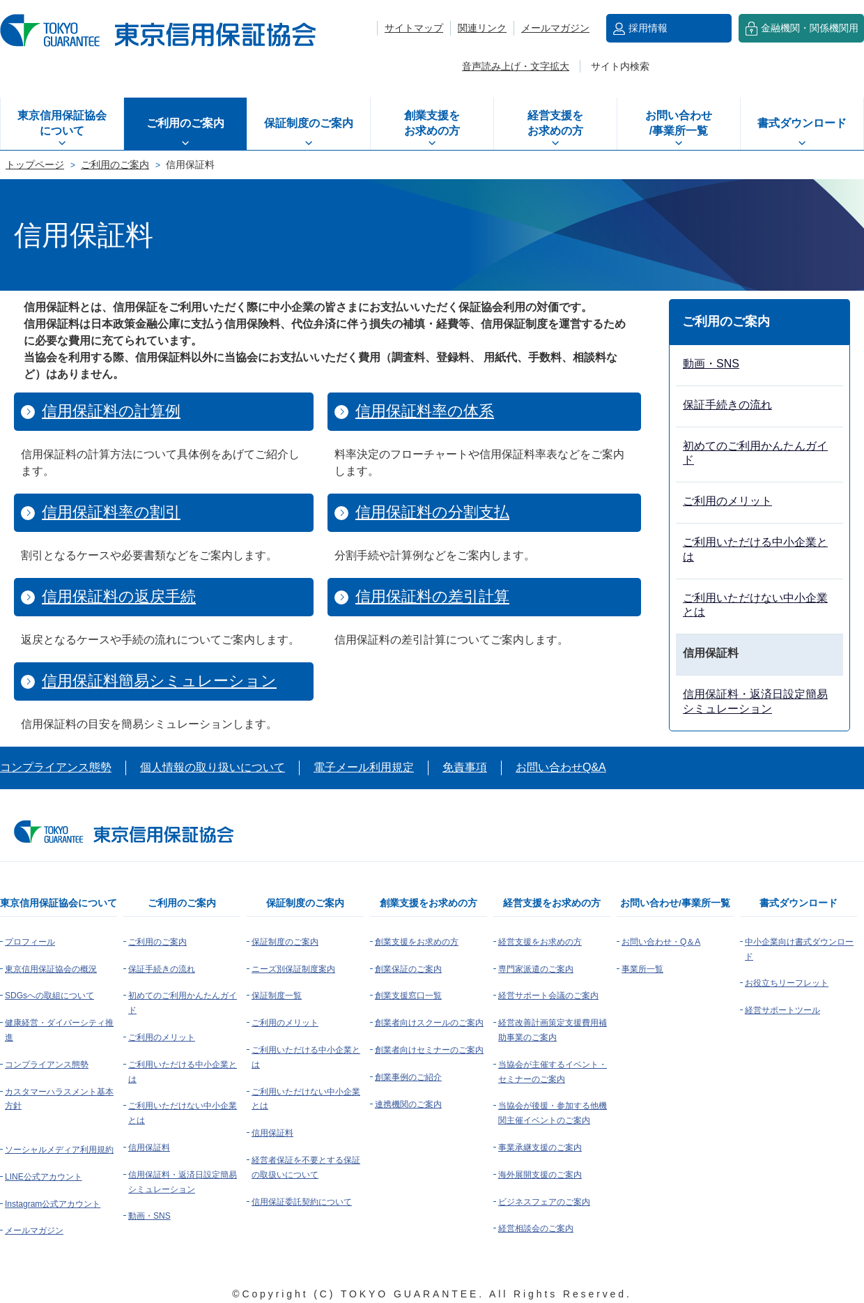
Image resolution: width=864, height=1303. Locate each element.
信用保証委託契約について (302, 1202)
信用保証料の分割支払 (432, 512)
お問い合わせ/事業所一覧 (678, 123)
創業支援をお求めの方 (432, 123)
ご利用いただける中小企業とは (755, 549)
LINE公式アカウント (43, 1177)
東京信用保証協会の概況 (51, 969)
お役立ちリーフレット (786, 983)
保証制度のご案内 (308, 123)
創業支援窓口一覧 (408, 995)
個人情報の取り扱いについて (212, 767)
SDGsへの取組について (49, 995)
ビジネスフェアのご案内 (544, 1202)
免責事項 (464, 767)
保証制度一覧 (277, 995)
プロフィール (30, 942)
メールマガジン (555, 27)
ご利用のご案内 (185, 123)
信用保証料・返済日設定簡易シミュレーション (755, 701)
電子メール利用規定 (364, 767)
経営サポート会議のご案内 (548, 995)
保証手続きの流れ (727, 405)
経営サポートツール (782, 1010)
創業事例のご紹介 (408, 1077)
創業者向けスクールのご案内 (429, 1023)
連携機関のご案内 (408, 1104)
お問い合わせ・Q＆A (661, 942)
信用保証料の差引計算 (432, 596)
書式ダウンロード (802, 123)
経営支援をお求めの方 (555, 123)
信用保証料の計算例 (111, 411)
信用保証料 (149, 1147)
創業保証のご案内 (408, 969)
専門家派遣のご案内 (535, 969)
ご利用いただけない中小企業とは (755, 605)
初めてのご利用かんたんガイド (755, 453)
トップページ (35, 164)
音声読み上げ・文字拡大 (515, 66)
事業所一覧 (642, 969)
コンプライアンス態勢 (55, 767)
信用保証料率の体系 (424, 411)
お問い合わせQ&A (561, 767)
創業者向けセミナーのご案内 (429, 1050)
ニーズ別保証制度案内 (293, 969)
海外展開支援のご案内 (540, 1175)
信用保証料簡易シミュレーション (159, 680)
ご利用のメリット (727, 501)
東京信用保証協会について (62, 123)
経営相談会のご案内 (535, 1228)
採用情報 (648, 27)
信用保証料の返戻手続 (119, 596)
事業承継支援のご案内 (540, 1147)
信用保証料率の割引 (111, 512)
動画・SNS (711, 363)
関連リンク (482, 27)
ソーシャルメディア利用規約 (59, 1150)
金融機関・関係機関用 (809, 27)
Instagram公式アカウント (52, 1204)
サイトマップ (414, 27)
